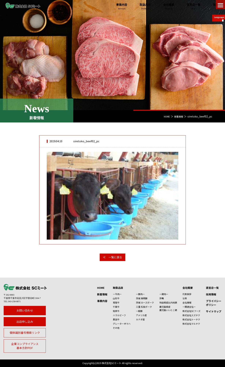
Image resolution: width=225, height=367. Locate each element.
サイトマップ (213, 311)
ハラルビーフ (119, 315)
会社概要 (187, 288)
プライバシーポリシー (213, 303)
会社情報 (186, 302)
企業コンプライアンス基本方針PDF (24, 346)
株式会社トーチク (191, 319)
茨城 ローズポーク (145, 302)
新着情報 (178, 116)
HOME (164, 116)
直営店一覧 (212, 288)
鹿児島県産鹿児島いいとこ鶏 (168, 308)
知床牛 (116, 310)
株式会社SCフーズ (191, 310)
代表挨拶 (186, 294)
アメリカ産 (141, 315)
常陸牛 (116, 302)
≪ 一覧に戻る (112, 257)
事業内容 (102, 301)
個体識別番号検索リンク (25, 333)
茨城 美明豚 (141, 298)
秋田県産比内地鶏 (168, 302)
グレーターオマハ (121, 323)
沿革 (184, 298)
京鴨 (161, 298)
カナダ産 (140, 319)
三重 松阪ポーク (144, 306)
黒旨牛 (116, 319)
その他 (116, 327)
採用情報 (211, 294)
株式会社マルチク (191, 323)
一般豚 (139, 310)
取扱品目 (118, 288)
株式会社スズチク (191, 315)
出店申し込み (24, 321)
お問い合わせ (24, 310)
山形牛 (116, 298)
